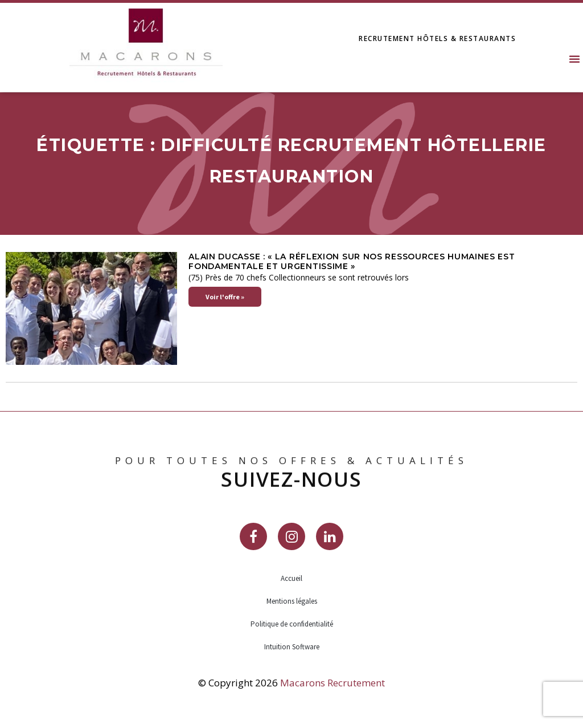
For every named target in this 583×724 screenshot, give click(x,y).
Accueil (291, 578)
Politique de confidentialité (292, 624)
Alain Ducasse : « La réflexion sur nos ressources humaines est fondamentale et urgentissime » (351, 261)
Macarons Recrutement (332, 682)
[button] (574, 58)
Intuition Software (291, 647)
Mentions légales (291, 601)
